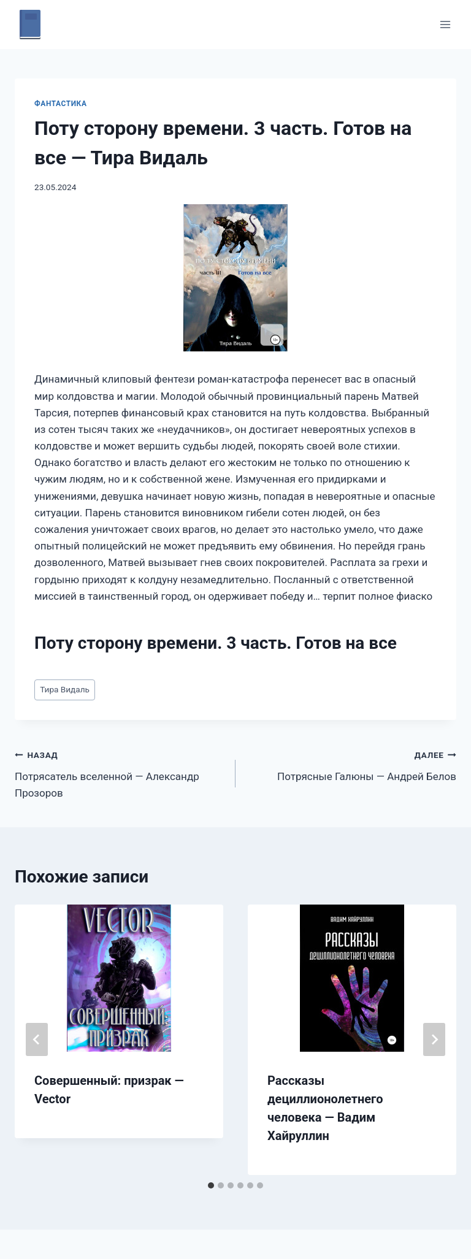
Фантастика (60, 103)
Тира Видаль (65, 689)
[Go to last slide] (37, 1039)
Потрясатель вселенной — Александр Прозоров (120, 772)
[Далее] (434, 1039)
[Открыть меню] (445, 24)
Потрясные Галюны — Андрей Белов (351, 764)
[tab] (211, 1185)
